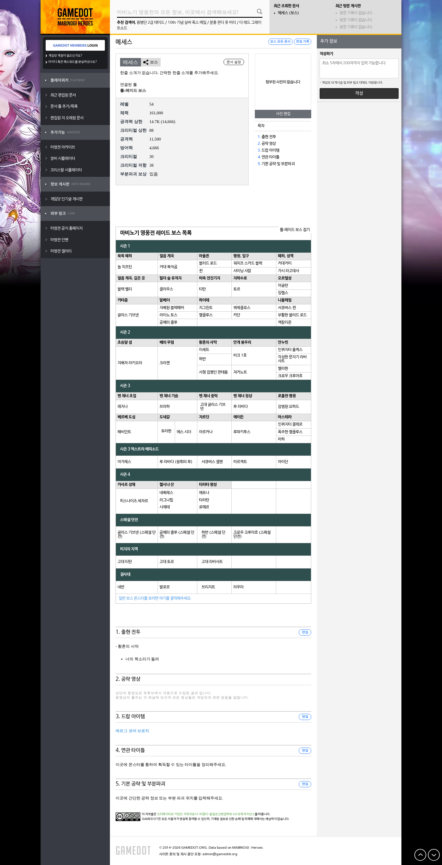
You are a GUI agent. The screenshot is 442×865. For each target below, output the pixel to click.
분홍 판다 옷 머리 (223, 23)
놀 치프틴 (125, 267)
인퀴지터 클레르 (290, 424)
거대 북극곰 (168, 267)
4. (259, 157)
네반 (121, 587)
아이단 (283, 462)
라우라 (238, 587)
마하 (281, 439)
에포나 (204, 493)
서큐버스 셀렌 (212, 462)
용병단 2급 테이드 (150, 23)
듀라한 (166, 431)
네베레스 (166, 493)
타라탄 (204, 500)
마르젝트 (240, 462)
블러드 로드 (208, 263)
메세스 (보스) (288, 13)
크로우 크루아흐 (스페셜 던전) (252, 534)
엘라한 (283, 369)
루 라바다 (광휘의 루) (176, 462)
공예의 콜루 (168, 322)
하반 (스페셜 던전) (213, 534)
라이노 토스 (168, 315)
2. (259, 144)
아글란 (283, 286)
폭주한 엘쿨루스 (290, 432)
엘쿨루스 (206, 315)
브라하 (165, 407)
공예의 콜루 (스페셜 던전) (177, 534)
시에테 (165, 507)
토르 (236, 289)
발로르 (165, 587)
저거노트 (240, 372)
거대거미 (284, 263)
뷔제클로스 (241, 308)
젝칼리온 (284, 322)
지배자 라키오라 (130, 363)
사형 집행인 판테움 (213, 372)
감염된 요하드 (288, 407)
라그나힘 (166, 500)
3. (259, 150)
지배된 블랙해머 (172, 308)
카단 (236, 315)
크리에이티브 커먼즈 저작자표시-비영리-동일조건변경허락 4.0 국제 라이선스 (206, 814)
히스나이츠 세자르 (134, 501)
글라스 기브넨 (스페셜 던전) (137, 534)
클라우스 (166, 289)
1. (259, 137)
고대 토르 (167, 562)
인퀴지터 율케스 (290, 350)
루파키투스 (241, 432)
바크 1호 (240, 355)
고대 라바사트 (212, 562)
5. (259, 164)
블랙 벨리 (125, 289)
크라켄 (165, 363)
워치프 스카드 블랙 (247, 263)
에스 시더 (184, 432)
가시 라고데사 (288, 271)
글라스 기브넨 (128, 315)
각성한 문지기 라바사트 (292, 359)
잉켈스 (283, 293)
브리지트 (208, 587)
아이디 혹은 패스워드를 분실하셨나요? (72, 62)
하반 (202, 359)
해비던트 (124, 432)
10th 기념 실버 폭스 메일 (187, 23)
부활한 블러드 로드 (292, 315)
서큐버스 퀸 (287, 308)
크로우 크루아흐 (290, 376)
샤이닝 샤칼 (242, 271)
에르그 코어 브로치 (132, 731)
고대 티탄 (125, 562)
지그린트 (206, 308)
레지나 (123, 407)
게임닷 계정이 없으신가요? (65, 55)
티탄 (202, 289)
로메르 (204, 507)
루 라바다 (240, 407)
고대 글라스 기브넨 (213, 407)
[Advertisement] (213, 206)
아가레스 (124, 462)
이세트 (204, 350)
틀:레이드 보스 (133, 90)
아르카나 (206, 432)
